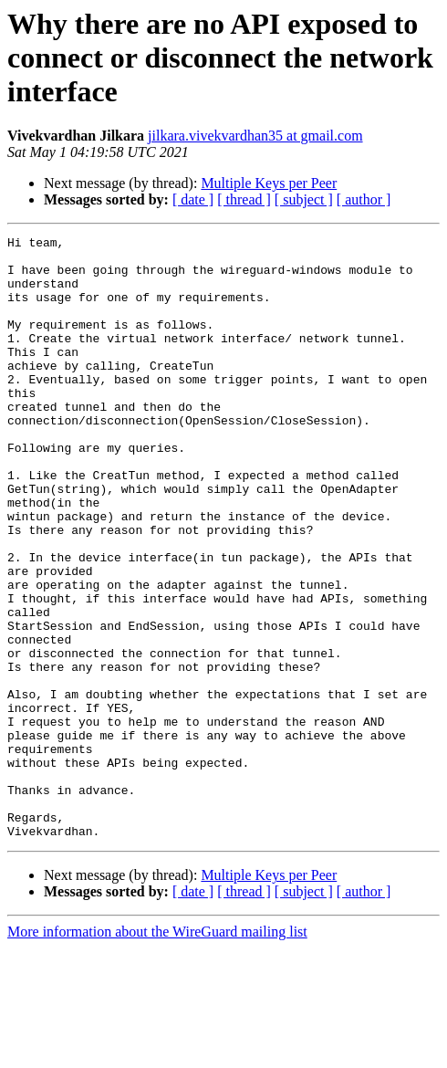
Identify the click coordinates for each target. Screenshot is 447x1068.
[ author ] (364, 199)
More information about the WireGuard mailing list (157, 1052)
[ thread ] (244, 199)
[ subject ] (304, 199)
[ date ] (192, 199)
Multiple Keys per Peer (269, 183)
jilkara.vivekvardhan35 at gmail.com (255, 135)
